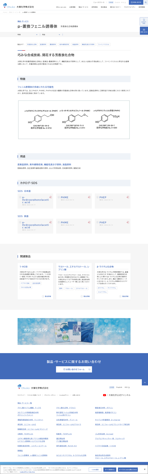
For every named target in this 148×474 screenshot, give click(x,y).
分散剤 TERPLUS (25, 434)
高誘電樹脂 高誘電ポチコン (106, 412)
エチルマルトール (81, 288)
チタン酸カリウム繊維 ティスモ (29, 408)
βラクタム (101, 288)
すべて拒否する (109, 471)
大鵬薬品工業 (75, 465)
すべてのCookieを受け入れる (128, 471)
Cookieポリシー (64, 395)
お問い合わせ (136, 2)
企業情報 (72, 7)
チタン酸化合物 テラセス (66, 408)
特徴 (27, 34)
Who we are (61, 7)
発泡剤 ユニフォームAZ (27, 424)
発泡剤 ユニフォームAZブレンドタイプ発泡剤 (112, 424)
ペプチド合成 (25, 283)
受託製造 (104, 7)
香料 (60, 288)
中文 (123, 2)
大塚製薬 (50, 465)
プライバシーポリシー (50, 395)
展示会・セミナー (115, 7)
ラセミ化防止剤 (26, 287)
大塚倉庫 (86, 465)
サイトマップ (21, 395)
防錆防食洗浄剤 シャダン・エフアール (32, 446)
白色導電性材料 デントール (67, 420)
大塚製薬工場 (62, 465)
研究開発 (95, 7)
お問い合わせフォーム (76, 369)
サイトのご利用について (34, 395)
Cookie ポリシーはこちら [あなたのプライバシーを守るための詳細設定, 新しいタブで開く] (27, 473)
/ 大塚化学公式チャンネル (118, 395)
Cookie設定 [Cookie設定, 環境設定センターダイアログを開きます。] (95, 471)
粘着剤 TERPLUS (64, 434)
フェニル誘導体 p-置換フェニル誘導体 (32, 455)
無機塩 (20, 450)
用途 (51, 34)
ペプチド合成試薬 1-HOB (105, 446)
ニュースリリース (98, 2)
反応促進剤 (36, 283)
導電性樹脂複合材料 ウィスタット (30, 420)
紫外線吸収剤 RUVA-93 (66, 446)
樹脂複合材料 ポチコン (104, 408)
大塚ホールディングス (36, 465)
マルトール (69, 288)
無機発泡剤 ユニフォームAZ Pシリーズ (33, 429)
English (117, 2)
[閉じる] (144, 470)
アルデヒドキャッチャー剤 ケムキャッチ (110, 438)
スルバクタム (102, 292)
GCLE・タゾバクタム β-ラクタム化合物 (71, 455)
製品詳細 (46, 296)
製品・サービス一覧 (25, 403)
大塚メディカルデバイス (111, 465)
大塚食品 (96, 465)
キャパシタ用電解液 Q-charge (107, 420)
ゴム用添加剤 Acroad (104, 434)
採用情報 (142, 7)
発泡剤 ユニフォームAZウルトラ (68, 424)
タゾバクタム (112, 288)
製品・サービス (83, 7)
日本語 (111, 2)
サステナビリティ (129, 7)
